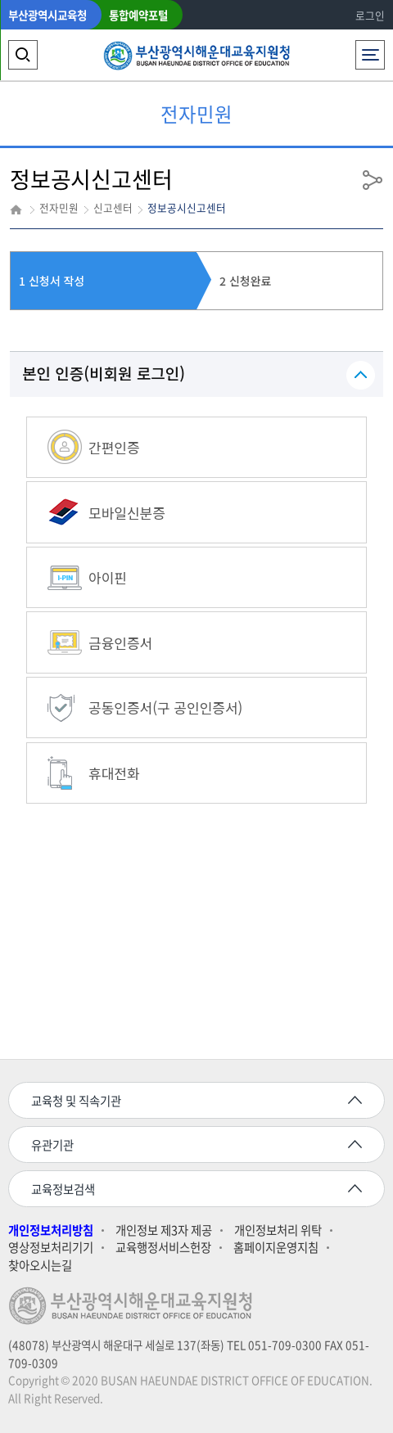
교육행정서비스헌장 (163, 1247)
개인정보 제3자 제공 (163, 1230)
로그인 (370, 15)
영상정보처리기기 (50, 1247)
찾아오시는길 (40, 1265)
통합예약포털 (138, 15)
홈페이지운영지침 (275, 1247)
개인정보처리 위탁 (278, 1230)
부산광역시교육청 (47, 15)
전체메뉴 (370, 50)
